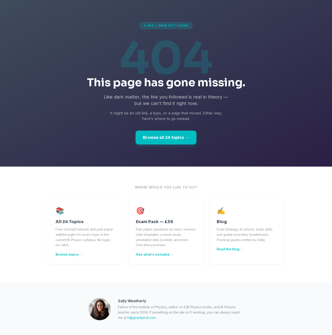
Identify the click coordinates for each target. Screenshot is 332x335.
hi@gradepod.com (141, 318)
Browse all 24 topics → (166, 137)
